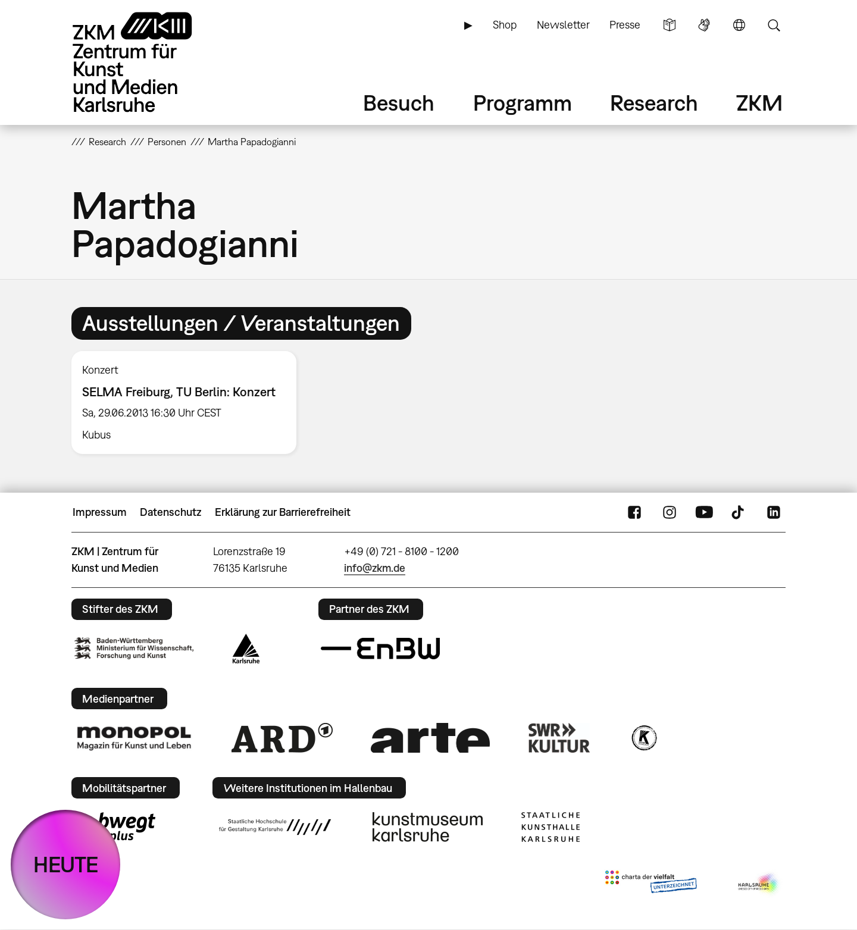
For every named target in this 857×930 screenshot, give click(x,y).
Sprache (739, 25)
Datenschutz (170, 512)
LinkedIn (774, 512)
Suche (774, 25)
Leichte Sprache (669, 25)
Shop (505, 24)
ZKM (759, 102)
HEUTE (65, 864)
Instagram (669, 512)
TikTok (739, 512)
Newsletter (563, 24)
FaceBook (634, 512)
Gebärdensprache (704, 25)
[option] (189, 403)
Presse (624, 24)
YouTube (704, 512)
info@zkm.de (374, 568)
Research (654, 102)
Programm (522, 102)
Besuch (398, 102)
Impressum (100, 512)
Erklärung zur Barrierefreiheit (283, 512)
